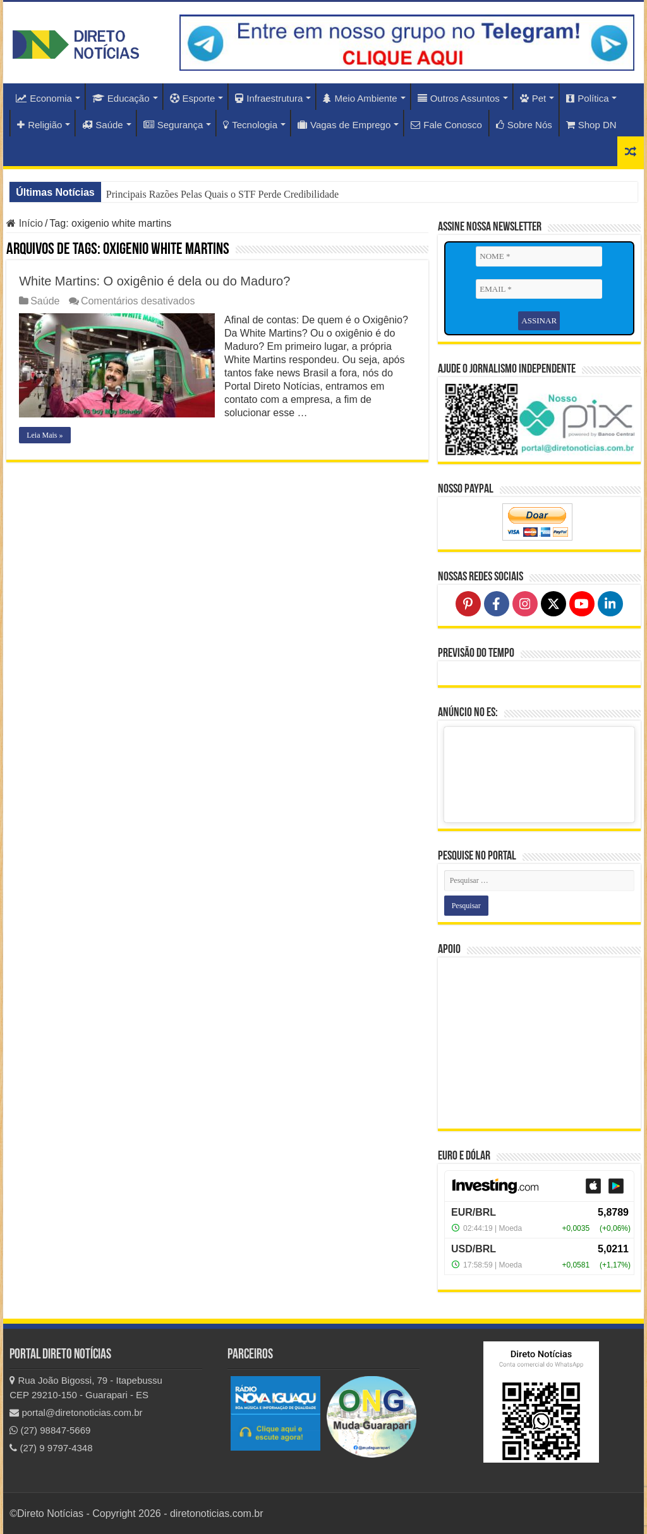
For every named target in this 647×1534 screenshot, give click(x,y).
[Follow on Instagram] (525, 603)
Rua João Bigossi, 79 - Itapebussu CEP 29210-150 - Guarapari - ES (85, 1387)
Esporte (192, 98)
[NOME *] (539, 256)
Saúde (102, 124)
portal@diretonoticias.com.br (75, 1412)
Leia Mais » (45, 435)
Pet (533, 98)
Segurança (173, 124)
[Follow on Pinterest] (468, 603)
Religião (39, 124)
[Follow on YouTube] (582, 603)
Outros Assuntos (459, 98)
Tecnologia (250, 124)
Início (24, 223)
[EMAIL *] (539, 289)
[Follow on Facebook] (496, 603)
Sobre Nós (524, 124)
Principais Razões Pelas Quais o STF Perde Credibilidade (222, 194)
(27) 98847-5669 (49, 1430)
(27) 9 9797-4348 (50, 1447)
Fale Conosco (446, 124)
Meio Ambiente (360, 98)
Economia (44, 98)
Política (587, 98)
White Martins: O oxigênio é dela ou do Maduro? (154, 281)
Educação (121, 98)
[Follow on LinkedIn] (610, 603)
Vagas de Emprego (344, 124)
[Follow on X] (553, 603)
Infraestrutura (269, 98)
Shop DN (591, 124)
